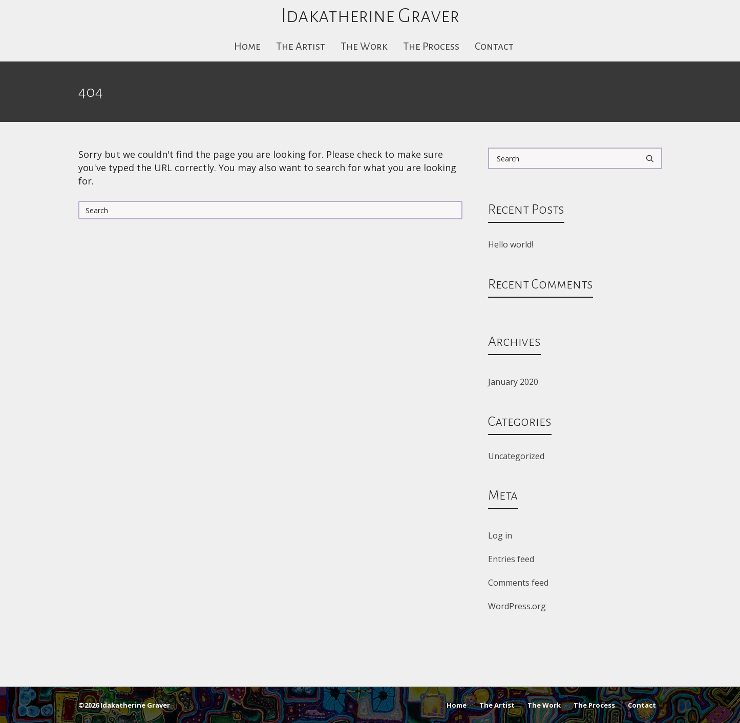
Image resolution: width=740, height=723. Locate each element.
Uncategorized (516, 456)
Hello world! (510, 244)
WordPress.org (517, 606)
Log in (500, 535)
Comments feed (518, 582)
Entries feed (511, 559)
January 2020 (513, 381)
